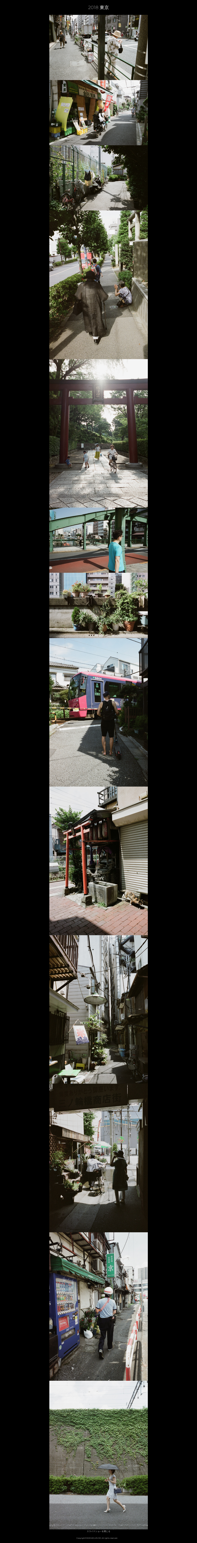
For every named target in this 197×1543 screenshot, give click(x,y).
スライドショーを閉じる (98, 1531)
